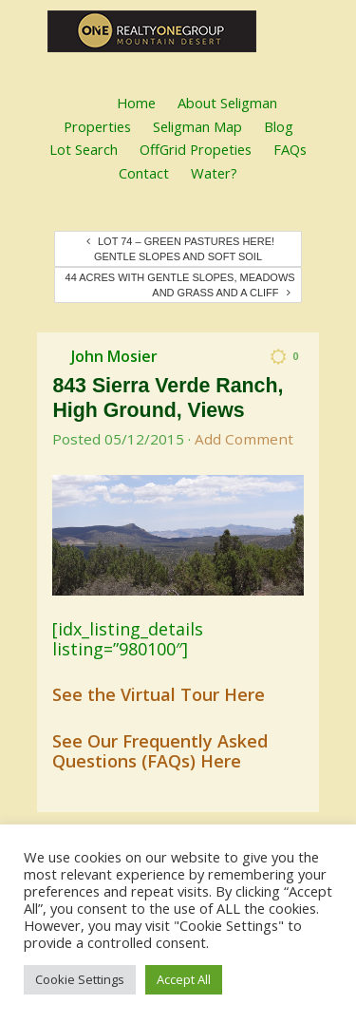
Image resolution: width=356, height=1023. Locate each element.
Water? (214, 172)
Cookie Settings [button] (79, 979)
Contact (144, 172)
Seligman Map (197, 126)
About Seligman (227, 102)
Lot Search (83, 149)
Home (136, 102)
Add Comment (244, 438)
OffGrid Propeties (196, 149)
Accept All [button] (184, 979)
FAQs (290, 149)
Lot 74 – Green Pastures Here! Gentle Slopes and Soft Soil (180, 249)
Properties (97, 126)
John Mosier (114, 356)
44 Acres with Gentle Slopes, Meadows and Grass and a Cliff (180, 285)
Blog (278, 126)
